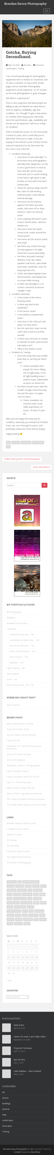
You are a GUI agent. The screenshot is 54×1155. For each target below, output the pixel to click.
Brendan (27, 65)
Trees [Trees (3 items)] (10, 923)
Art (3, 1092)
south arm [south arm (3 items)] (33, 915)
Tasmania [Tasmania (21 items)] (28, 919)
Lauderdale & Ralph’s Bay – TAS (24, 640)
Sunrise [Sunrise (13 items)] (11, 919)
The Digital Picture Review (19, 857)
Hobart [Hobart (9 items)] (17, 894)
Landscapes (11, 68)
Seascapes (7, 1126)
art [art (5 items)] (19, 882)
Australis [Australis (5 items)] (19, 886)
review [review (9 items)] (30, 907)
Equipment (26, 442)
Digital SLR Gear (14, 834)
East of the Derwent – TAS (22, 645)
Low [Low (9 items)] (30, 898)
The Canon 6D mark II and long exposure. (26, 799)
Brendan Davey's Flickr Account (21, 823)
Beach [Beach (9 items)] (28, 886)
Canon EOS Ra (13, 740)
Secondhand (38, 442)
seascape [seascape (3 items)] (39, 911)
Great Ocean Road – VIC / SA (20, 685)
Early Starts (19, 1025)
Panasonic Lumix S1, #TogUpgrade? (23, 765)
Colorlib (17, 1152)
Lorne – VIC (12, 679)
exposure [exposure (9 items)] (22, 890)
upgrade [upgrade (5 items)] (18, 923)
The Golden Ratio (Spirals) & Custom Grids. (27, 804)
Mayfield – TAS (17, 662)
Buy (8, 442)
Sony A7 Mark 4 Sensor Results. (21, 734)
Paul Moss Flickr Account (18, 851)
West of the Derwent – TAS (22, 651)
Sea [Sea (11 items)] (31, 911)
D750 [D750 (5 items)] (43, 886)
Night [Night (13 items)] (36, 902)
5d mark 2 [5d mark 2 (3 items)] (12, 882)
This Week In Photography (19, 862)
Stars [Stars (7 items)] (42, 915)
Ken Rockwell (13, 845)
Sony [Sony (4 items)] (25, 915)
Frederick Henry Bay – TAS (22, 634)
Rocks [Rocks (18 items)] (25, 911)
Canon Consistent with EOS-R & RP (23, 776)
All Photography (14, 612)
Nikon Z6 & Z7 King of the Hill (20, 788)
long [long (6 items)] (9, 898)
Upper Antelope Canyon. (18, 771)
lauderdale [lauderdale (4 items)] (27, 894)
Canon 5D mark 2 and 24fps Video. (30, 1036)
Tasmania (11, 628)
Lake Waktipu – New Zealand (27, 1071)
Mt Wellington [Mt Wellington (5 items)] (13, 902)
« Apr (9, 980)
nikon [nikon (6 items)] (43, 902)
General (39, 65)
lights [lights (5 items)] (42, 894)
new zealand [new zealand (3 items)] (26, 902)
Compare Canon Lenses (18, 829)
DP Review (12, 840)
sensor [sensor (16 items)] (10, 915)
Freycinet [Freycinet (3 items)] (37, 890)
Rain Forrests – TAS (19, 657)
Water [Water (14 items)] (26, 923)
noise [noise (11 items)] (10, 907)
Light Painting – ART (16, 668)
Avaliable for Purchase (17, 623)
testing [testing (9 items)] (43, 919)
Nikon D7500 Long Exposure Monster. (24, 793)
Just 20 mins (19, 1059)
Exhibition (11, 617)
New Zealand (13, 673)
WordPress (35, 1152)
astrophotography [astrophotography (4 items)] (30, 882)
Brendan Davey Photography (25, 3)
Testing (21, 68)
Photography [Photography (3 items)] (20, 907)
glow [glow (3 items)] (10, 894)
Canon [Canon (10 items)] (36, 886)
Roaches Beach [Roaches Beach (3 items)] (14, 911)
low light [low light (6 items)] (37, 898)
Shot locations (13, 705)
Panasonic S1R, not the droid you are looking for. (24, 747)
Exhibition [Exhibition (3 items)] (12, 890)
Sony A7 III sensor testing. (19, 754)
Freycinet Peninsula (23, 1048)
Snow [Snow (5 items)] (18, 915)
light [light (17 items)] (36, 894)
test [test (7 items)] (36, 919)
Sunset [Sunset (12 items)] (18, 919)
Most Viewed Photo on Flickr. (20, 723)
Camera (16, 442)
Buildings (6, 1103)
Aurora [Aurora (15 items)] (10, 886)
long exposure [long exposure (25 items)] (20, 898)
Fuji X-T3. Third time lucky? (19, 782)
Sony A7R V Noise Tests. (18, 729)
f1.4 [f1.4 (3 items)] (30, 890)
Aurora (5, 1097)
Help (4, 1114)
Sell (8, 446)
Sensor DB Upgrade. (16, 759)
